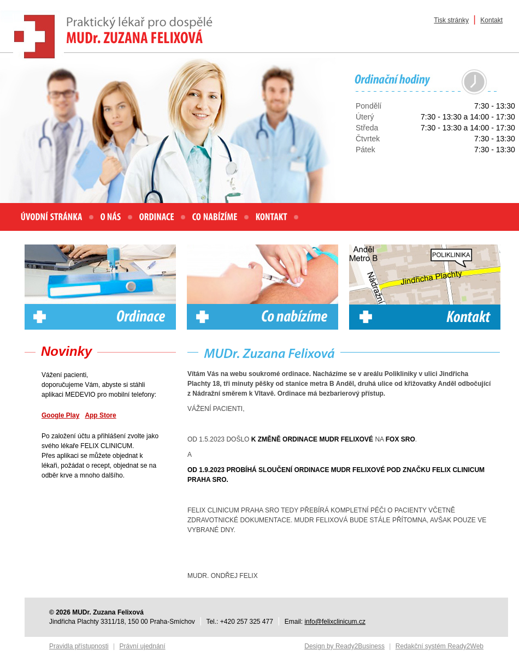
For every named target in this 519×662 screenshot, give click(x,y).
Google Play (60, 415)
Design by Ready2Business (344, 646)
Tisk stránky (451, 20)
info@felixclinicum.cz (334, 621)
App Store (100, 415)
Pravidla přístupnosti (79, 646)
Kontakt (491, 20)
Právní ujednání (143, 646)
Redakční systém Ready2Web (439, 646)
